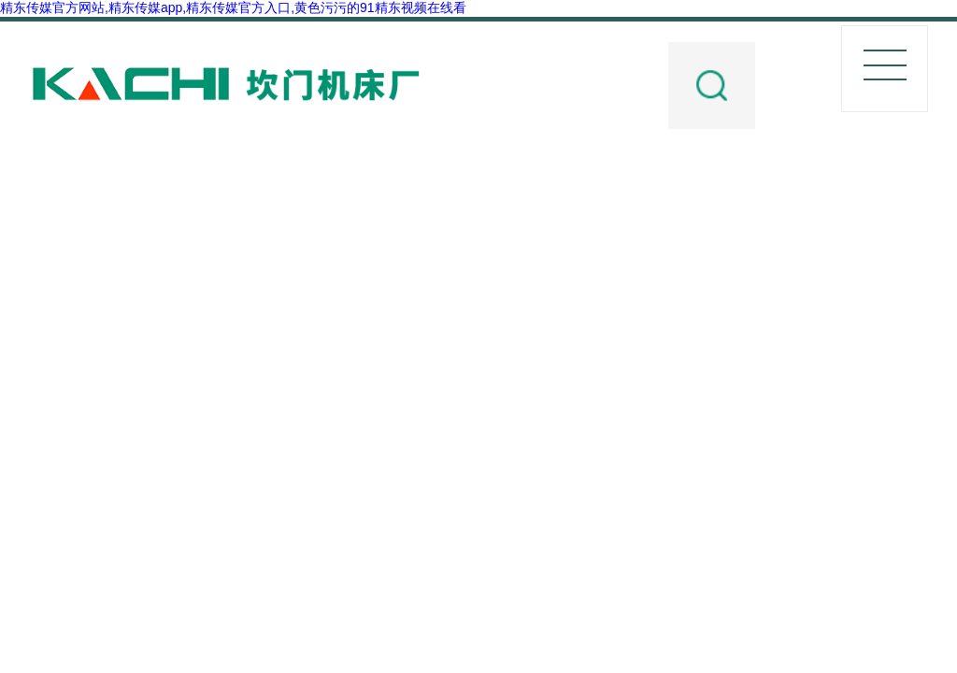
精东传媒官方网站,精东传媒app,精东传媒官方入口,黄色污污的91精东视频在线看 (233, 7)
